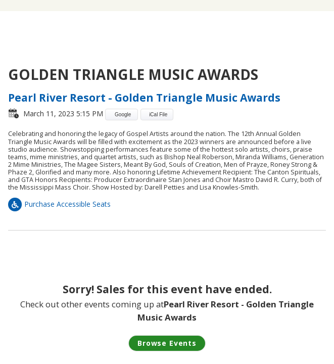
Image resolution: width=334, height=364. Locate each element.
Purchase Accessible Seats (59, 204)
